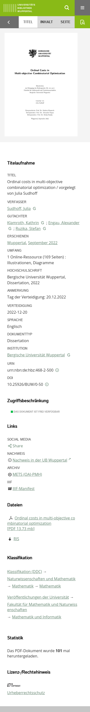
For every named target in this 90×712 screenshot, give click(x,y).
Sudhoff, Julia (19, 208)
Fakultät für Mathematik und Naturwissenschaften (42, 607)
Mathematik (23, 586)
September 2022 (43, 242)
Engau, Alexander (63, 222)
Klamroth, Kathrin (23, 222)
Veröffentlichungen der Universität (38, 597)
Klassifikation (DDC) (24, 571)
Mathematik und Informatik (36, 617)
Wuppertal (16, 242)
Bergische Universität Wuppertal (36, 355)
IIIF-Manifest (23, 488)
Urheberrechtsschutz (26, 692)
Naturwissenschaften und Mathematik (41, 578)
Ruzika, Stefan (28, 228)
